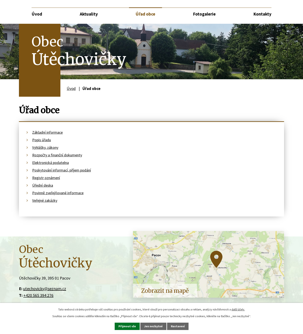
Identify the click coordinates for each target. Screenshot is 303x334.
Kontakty (262, 14)
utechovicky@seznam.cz (44, 288)
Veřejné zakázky (44, 200)
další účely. (238, 309)
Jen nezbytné (153, 326)
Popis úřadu (41, 139)
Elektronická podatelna (50, 162)
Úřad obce (145, 14)
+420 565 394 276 (38, 295)
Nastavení (178, 326)
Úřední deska (42, 185)
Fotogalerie (204, 14)
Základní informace (47, 132)
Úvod (37, 14)
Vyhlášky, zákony (45, 147)
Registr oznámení (46, 177)
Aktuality (89, 14)
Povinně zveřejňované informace (58, 192)
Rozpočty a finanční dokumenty (57, 155)
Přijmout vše (127, 326)
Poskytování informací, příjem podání (61, 170)
